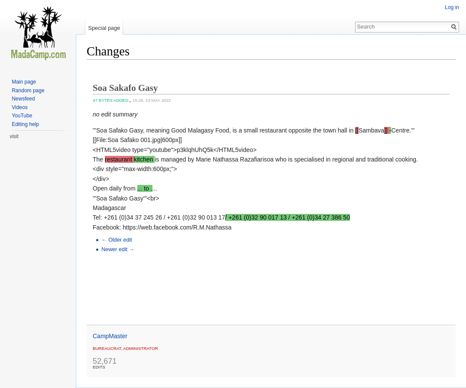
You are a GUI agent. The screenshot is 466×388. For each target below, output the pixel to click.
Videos (19, 107)
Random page (28, 90)
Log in (452, 7)
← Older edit (116, 240)
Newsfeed (23, 99)
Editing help (25, 124)
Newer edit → (117, 249)
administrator (140, 348)
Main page (24, 82)
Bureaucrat (107, 348)
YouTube (22, 116)
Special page (104, 28)
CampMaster (110, 336)
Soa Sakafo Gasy (125, 88)
